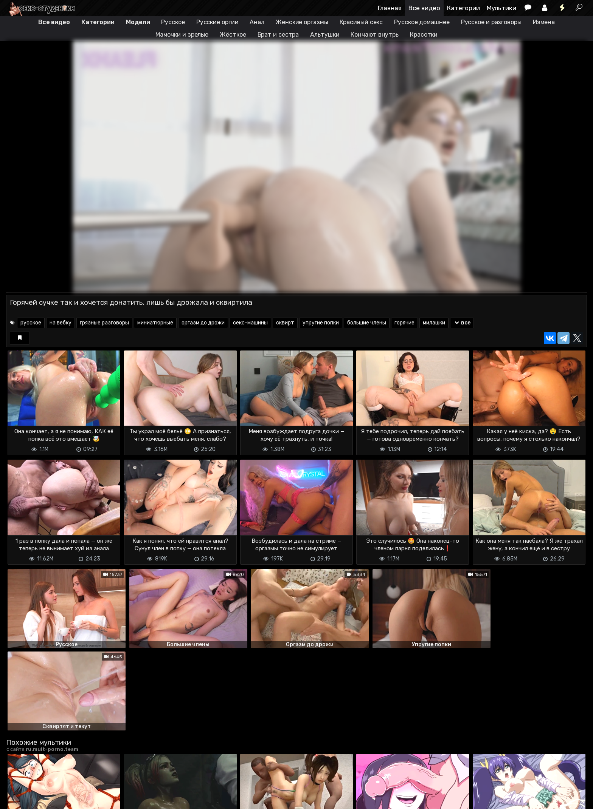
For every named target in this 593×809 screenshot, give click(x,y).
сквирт (285, 323)
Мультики (501, 8)
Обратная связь (85, 798)
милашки (434, 323)
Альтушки (324, 34)
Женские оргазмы (302, 22)
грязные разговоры (104, 323)
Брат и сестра (278, 34)
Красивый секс (361, 22)
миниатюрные (155, 323)
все (461, 323)
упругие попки (321, 323)
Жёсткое (233, 34)
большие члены (366, 323)
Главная (390, 8)
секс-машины (250, 323)
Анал (257, 22)
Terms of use (45, 798)
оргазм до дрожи (203, 323)
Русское (173, 22)
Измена (544, 22)
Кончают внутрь (375, 34)
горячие (404, 323)
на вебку (60, 323)
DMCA (18, 798)
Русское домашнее (421, 22)
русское (30, 323)
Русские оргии (217, 22)
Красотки (424, 34)
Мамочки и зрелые (181, 34)
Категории (463, 8)
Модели (138, 22)
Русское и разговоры (491, 22)
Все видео (424, 8)
